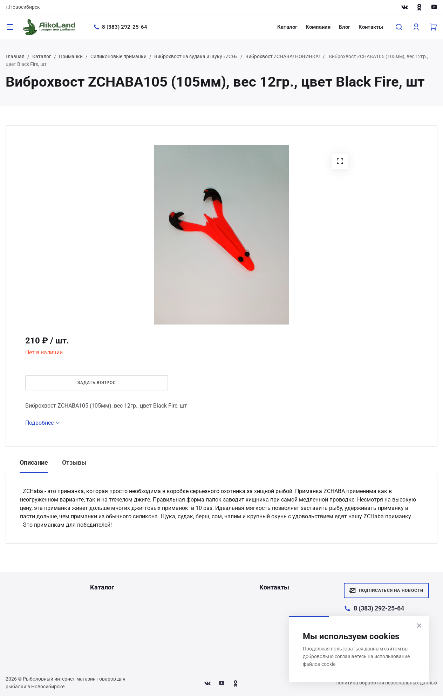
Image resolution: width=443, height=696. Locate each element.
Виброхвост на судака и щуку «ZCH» (196, 56)
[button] (340, 161)
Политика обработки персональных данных (386, 682)
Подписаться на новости (386, 590)
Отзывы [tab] (74, 462)
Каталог (287, 27)
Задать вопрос (96, 382)
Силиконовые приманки (118, 56)
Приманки (71, 56)
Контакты (371, 27)
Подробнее (43, 423)
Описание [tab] (34, 462)
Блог (344, 27)
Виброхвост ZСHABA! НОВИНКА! (282, 56)
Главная (15, 56)
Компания (318, 27)
